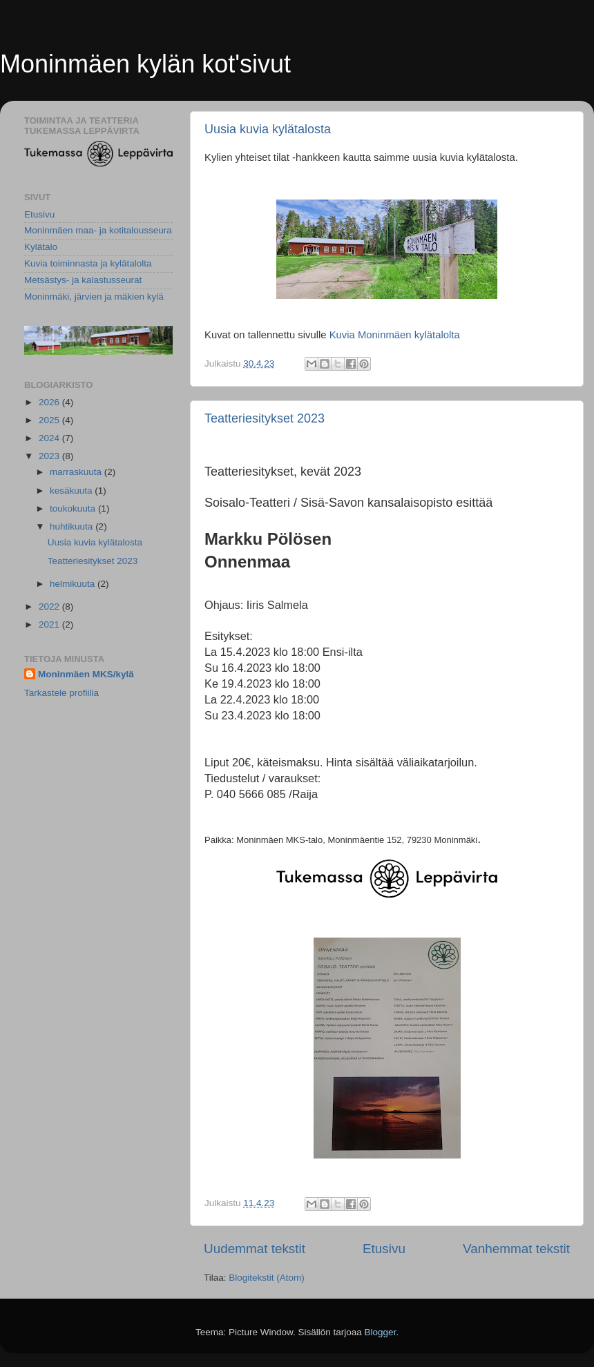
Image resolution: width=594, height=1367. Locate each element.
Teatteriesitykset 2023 (264, 418)
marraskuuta (77, 472)
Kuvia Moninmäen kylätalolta (394, 334)
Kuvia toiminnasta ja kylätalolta (88, 263)
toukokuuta (74, 508)
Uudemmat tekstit (254, 1248)
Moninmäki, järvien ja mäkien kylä (94, 296)
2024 (50, 438)
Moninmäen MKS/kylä (86, 674)
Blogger (380, 1332)
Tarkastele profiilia (61, 693)
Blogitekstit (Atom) (267, 1277)
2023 (50, 456)
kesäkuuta (72, 490)
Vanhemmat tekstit (516, 1248)
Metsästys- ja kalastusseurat (83, 280)
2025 (50, 420)
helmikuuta (73, 584)
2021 (50, 624)
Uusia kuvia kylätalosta (267, 129)
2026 (50, 402)
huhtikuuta (72, 526)
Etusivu (384, 1248)
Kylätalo (40, 247)
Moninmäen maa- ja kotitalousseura (98, 230)
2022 (50, 606)
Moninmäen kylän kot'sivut (145, 64)
